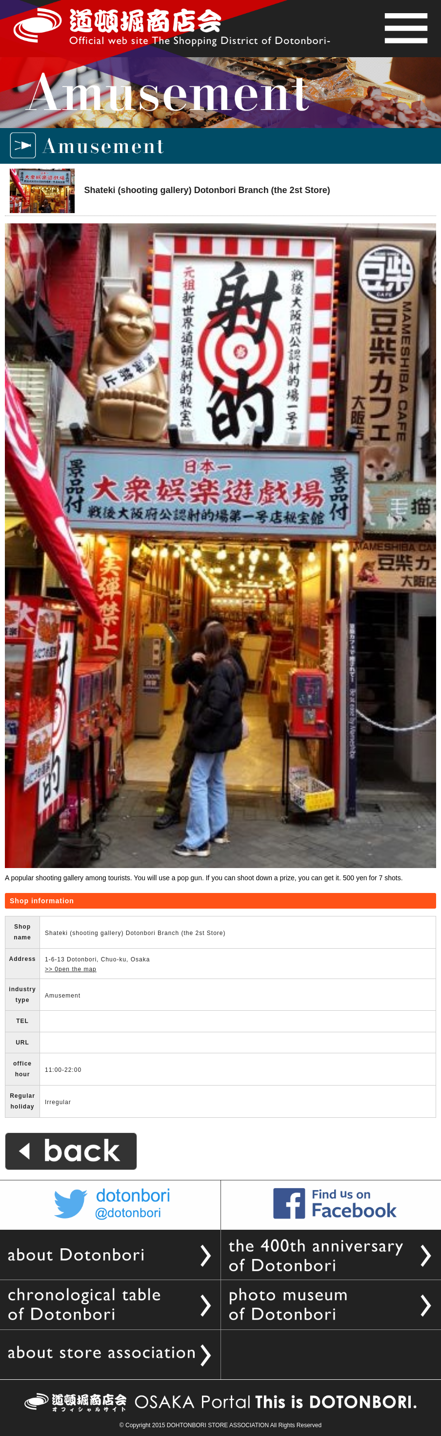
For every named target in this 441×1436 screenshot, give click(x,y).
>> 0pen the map (71, 969)
